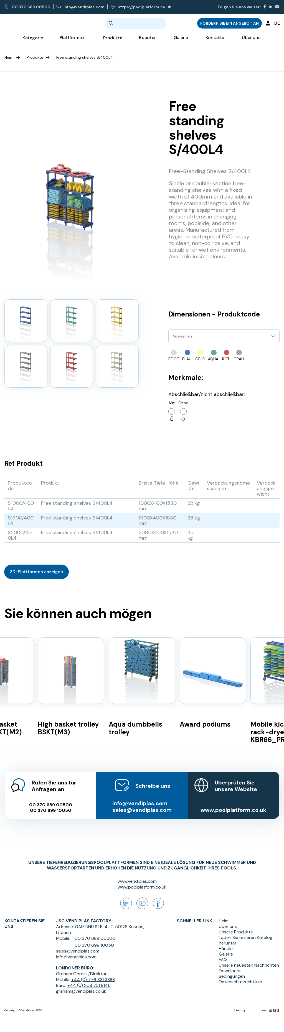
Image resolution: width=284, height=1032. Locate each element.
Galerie (181, 42)
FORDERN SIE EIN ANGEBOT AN (229, 25)
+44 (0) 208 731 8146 (89, 985)
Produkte (35, 57)
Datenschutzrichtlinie (240, 982)
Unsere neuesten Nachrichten (249, 965)
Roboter (147, 42)
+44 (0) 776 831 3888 (93, 979)
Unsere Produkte (236, 932)
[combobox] (173, 336)
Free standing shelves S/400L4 (84, 57)
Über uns (251, 42)
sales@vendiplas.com (142, 804)
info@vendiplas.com (80, 6)
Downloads (230, 971)
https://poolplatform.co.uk (140, 6)
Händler (226, 948)
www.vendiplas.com (137, 881)
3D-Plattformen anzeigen (36, 572)
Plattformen (72, 42)
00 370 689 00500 (27, 6)
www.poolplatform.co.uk (234, 804)
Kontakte (215, 42)
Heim (9, 57)
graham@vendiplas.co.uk (81, 991)
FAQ (223, 959)
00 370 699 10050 (50, 804)
